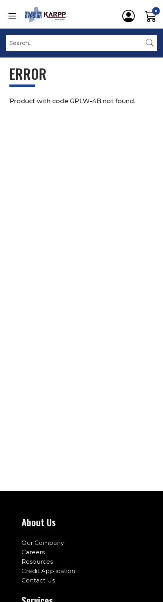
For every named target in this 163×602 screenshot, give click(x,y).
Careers (33, 552)
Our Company (43, 542)
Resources (37, 561)
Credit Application (48, 571)
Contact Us (38, 580)
